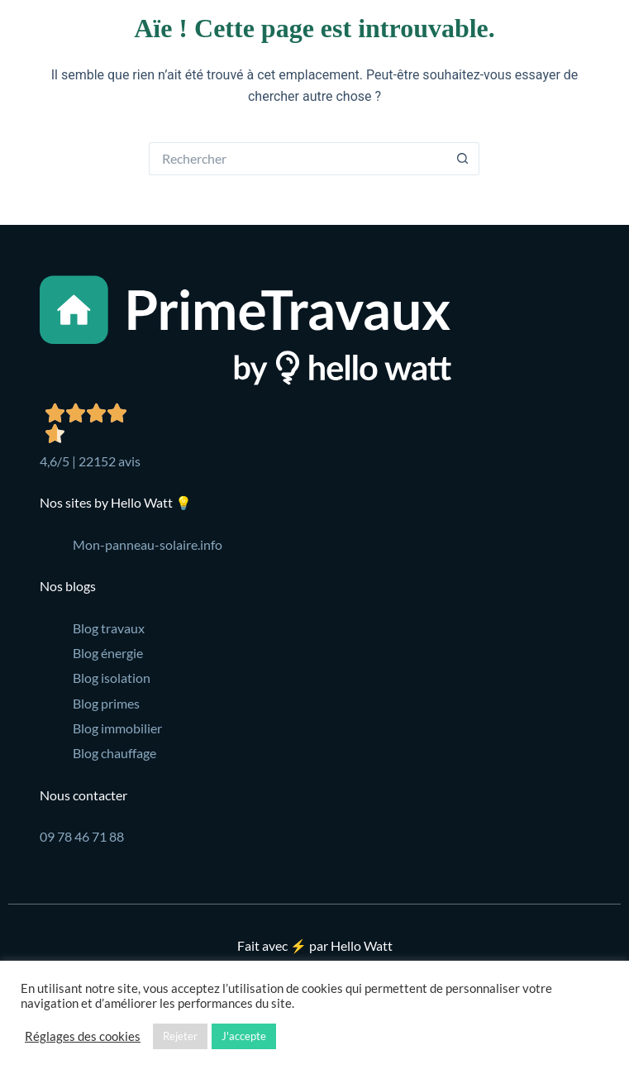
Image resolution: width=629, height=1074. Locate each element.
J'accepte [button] (244, 1036)
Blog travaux (109, 628)
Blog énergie (108, 653)
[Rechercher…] (297, 158)
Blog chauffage (114, 753)
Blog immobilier (117, 728)
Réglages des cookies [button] (83, 1036)
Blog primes (106, 703)
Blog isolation (111, 677)
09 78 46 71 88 (82, 836)
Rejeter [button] (180, 1036)
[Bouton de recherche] (462, 158)
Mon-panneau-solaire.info (147, 544)
